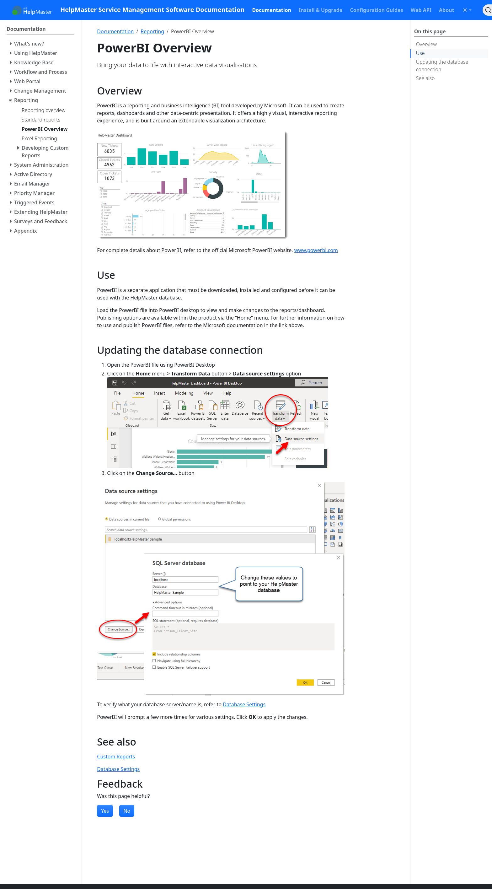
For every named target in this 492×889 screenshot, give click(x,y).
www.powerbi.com (316, 250)
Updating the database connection (442, 65)
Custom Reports (116, 756)
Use (420, 53)
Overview (426, 44)
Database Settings (244, 704)
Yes (105, 810)
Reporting (152, 31)
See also (425, 78)
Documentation (115, 31)
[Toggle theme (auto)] (467, 10)
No (126, 810)
